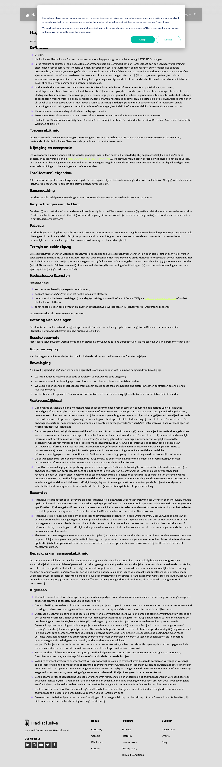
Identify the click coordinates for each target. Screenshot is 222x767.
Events (166, 735)
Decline (168, 39)
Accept (142, 39)
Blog (164, 742)
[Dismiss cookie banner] (179, 12)
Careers (95, 735)
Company (96, 729)
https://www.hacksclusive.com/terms (89, 158)
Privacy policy (129, 748)
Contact (95, 748)
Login (187, 14)
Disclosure (97, 742)
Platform (127, 735)
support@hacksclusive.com (160, 298)
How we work (129, 742)
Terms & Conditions (133, 755)
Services (126, 729)
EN (195, 14)
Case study (168, 729)
